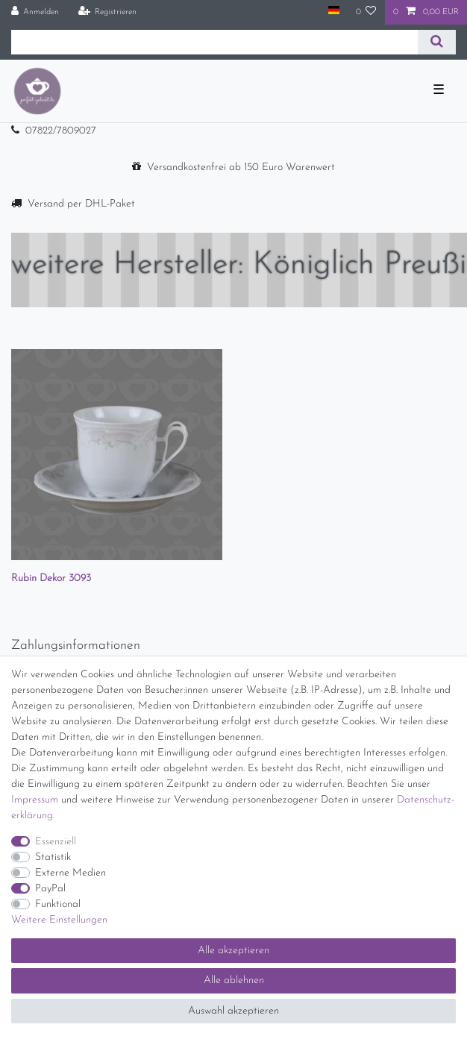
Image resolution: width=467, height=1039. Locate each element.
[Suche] (437, 42)
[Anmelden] (35, 12)
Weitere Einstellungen (59, 920)
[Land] (333, 11)
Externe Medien (70, 873)
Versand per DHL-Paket (81, 204)
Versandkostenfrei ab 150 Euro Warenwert (241, 167)
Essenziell (55, 841)
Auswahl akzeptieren (233, 1011)
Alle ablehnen (234, 980)
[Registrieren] (107, 12)
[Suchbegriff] (214, 42)
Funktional (58, 904)
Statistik (53, 857)
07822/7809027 (60, 130)
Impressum (34, 800)
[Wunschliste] (366, 12)
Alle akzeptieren (233, 950)
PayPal (50, 888)
